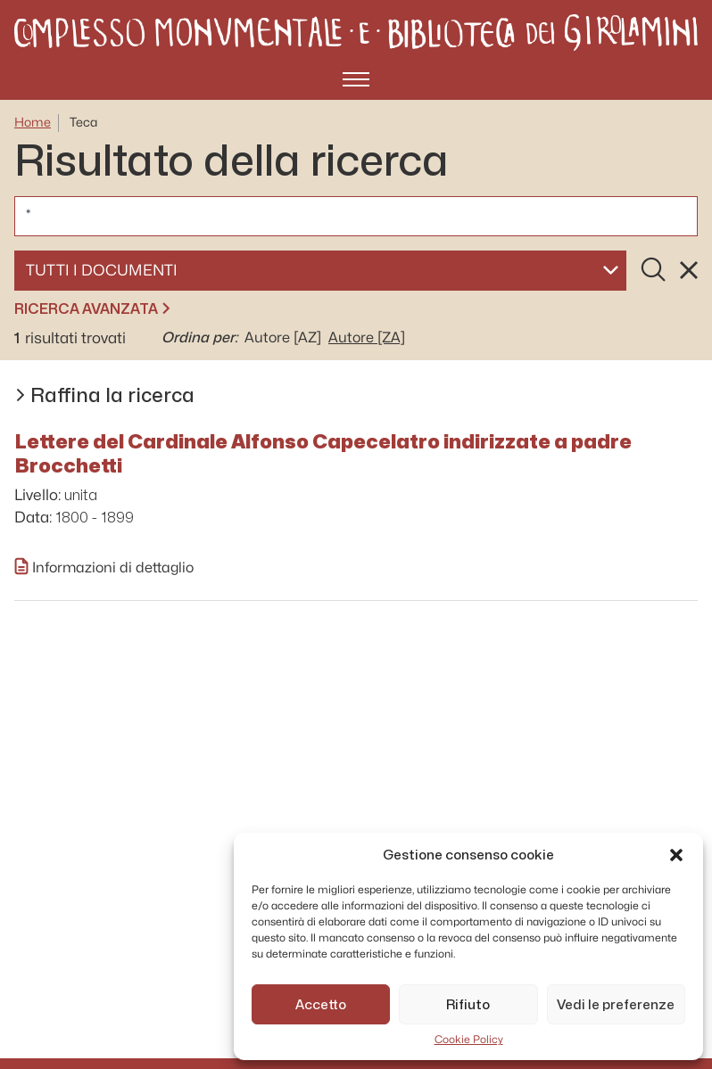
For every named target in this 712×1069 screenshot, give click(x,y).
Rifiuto (468, 1005)
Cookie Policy (469, 1039)
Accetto (320, 1005)
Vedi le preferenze (616, 1005)
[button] (676, 855)
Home (32, 122)
